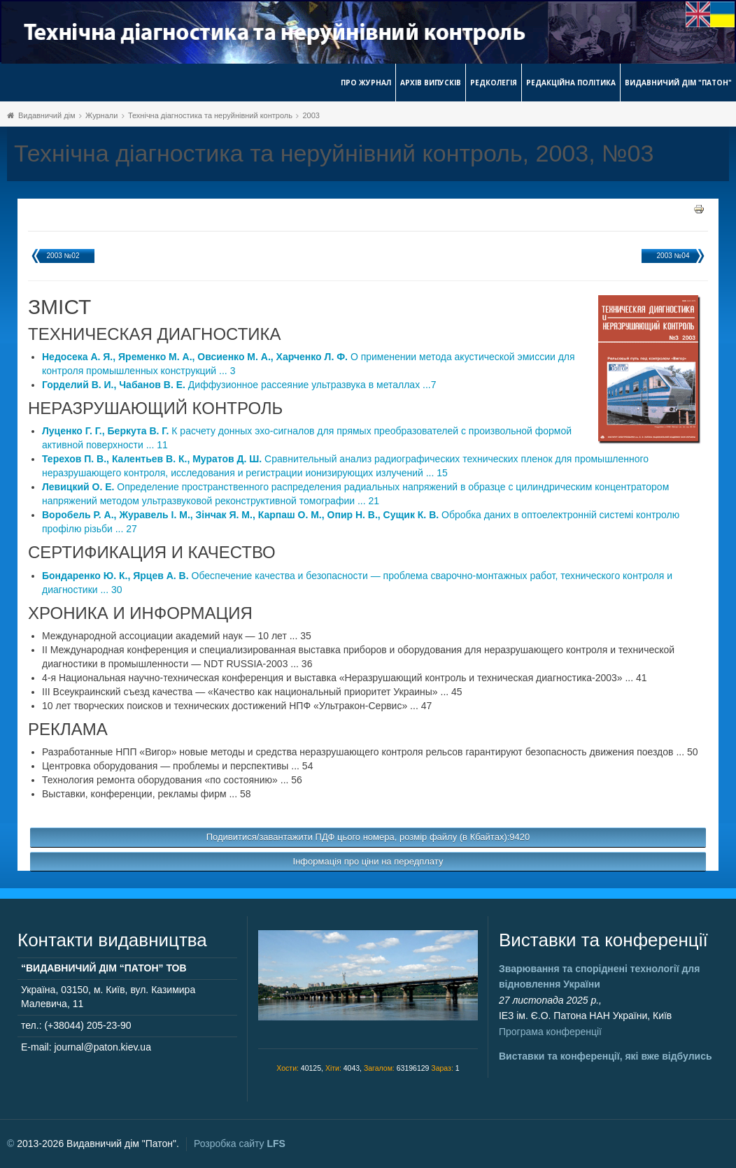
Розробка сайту (239, 1143)
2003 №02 (63, 255)
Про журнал (366, 82)
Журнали (101, 115)
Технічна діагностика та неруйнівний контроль (210, 115)
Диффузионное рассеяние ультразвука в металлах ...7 (239, 384)
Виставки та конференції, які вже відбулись (605, 1056)
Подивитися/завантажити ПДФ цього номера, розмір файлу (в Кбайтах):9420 (368, 837)
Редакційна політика (571, 82)
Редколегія (493, 82)
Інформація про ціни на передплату (368, 861)
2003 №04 (673, 255)
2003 (310, 115)
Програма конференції (550, 1031)
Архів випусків (430, 82)
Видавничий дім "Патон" (678, 82)
